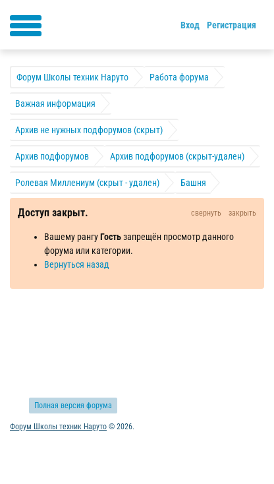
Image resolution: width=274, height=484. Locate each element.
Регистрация (231, 25)
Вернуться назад (76, 264)
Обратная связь (116, 331)
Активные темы (40, 331)
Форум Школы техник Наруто (58, 426)
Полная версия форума (73, 405)
